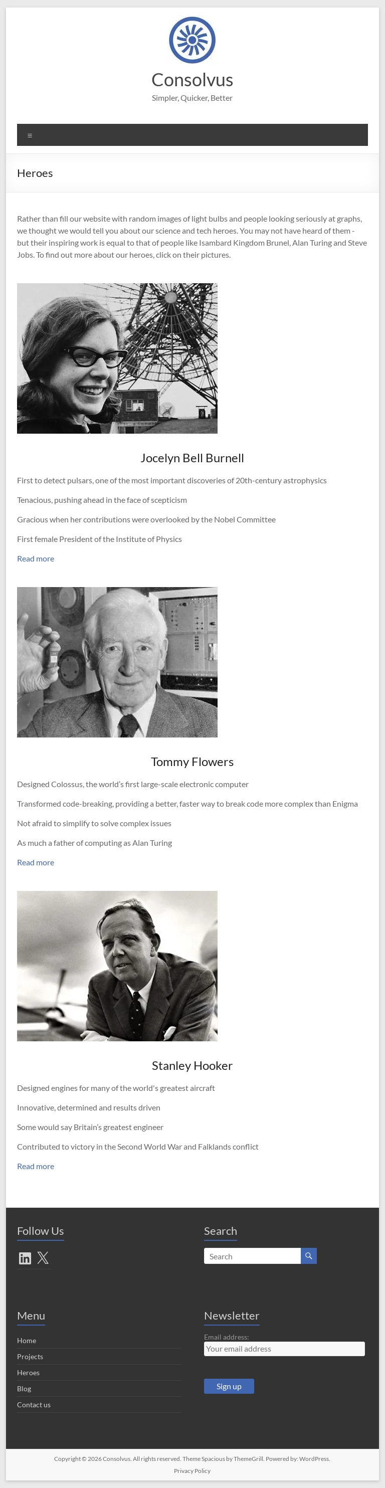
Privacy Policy (192, 1470)
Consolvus (192, 79)
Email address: (226, 1337)
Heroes (28, 1372)
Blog (24, 1388)
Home (26, 1340)
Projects (30, 1356)
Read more (35, 558)
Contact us (34, 1404)
